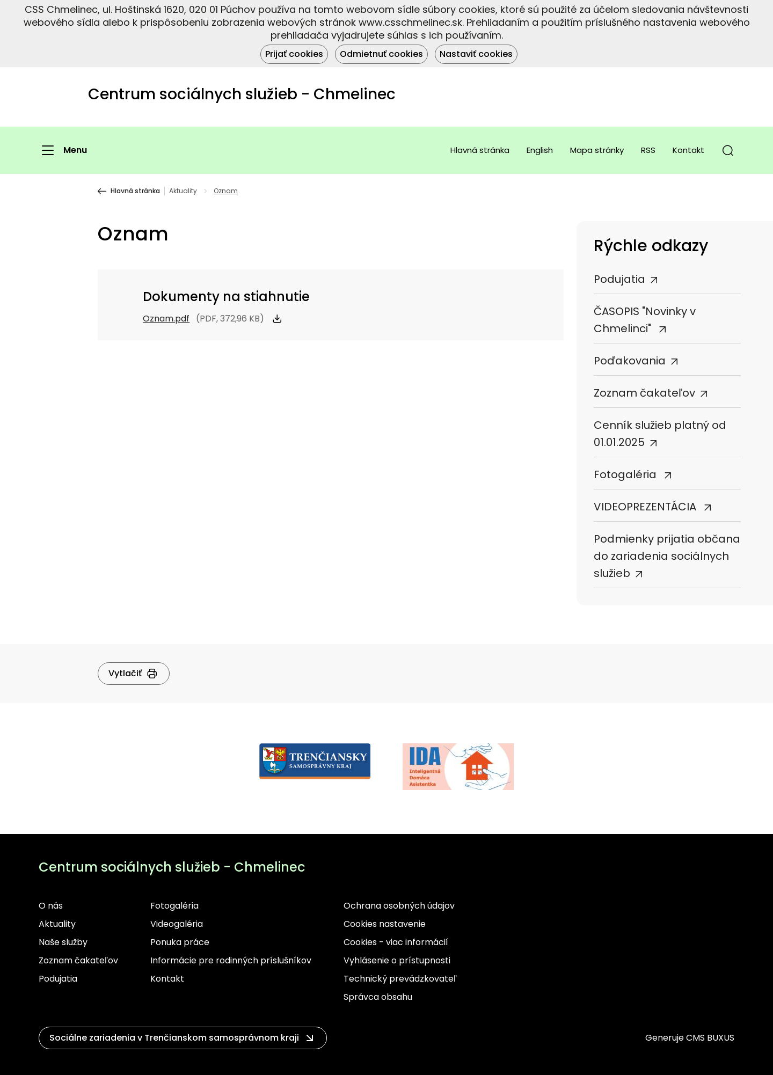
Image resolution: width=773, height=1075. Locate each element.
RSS (648, 150)
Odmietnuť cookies (381, 54)
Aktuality (183, 191)
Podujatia (619, 279)
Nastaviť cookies (476, 54)
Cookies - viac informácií (396, 942)
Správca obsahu (378, 997)
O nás (51, 906)
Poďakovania (630, 360)
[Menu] (63, 150)
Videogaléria (176, 924)
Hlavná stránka (479, 150)
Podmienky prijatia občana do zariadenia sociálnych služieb (667, 556)
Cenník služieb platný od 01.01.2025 (660, 434)
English (540, 150)
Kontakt (688, 150)
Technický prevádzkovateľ (400, 978)
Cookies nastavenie (385, 924)
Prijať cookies (294, 54)
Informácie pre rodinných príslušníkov (230, 960)
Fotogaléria (626, 474)
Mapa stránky (597, 150)
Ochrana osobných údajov (399, 906)
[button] (728, 150)
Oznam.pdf (166, 318)
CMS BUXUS (710, 1038)
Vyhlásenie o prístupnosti (397, 960)
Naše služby (63, 942)
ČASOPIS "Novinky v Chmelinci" (645, 320)
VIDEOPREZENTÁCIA (646, 506)
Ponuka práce (179, 942)
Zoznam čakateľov (644, 392)
